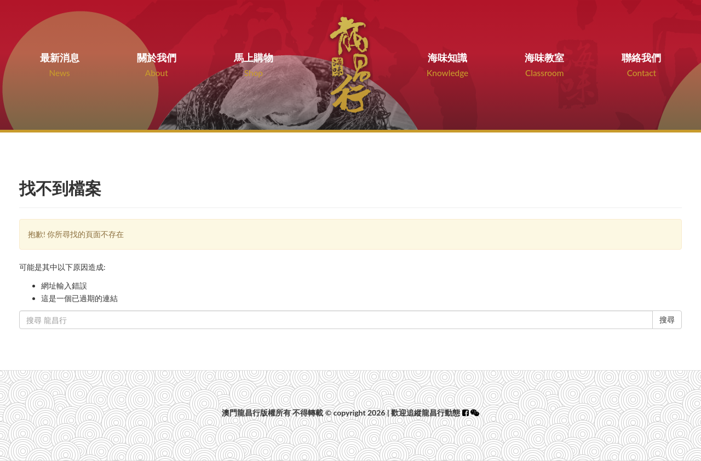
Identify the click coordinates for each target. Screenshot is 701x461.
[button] (474, 412)
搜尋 (667, 319)
